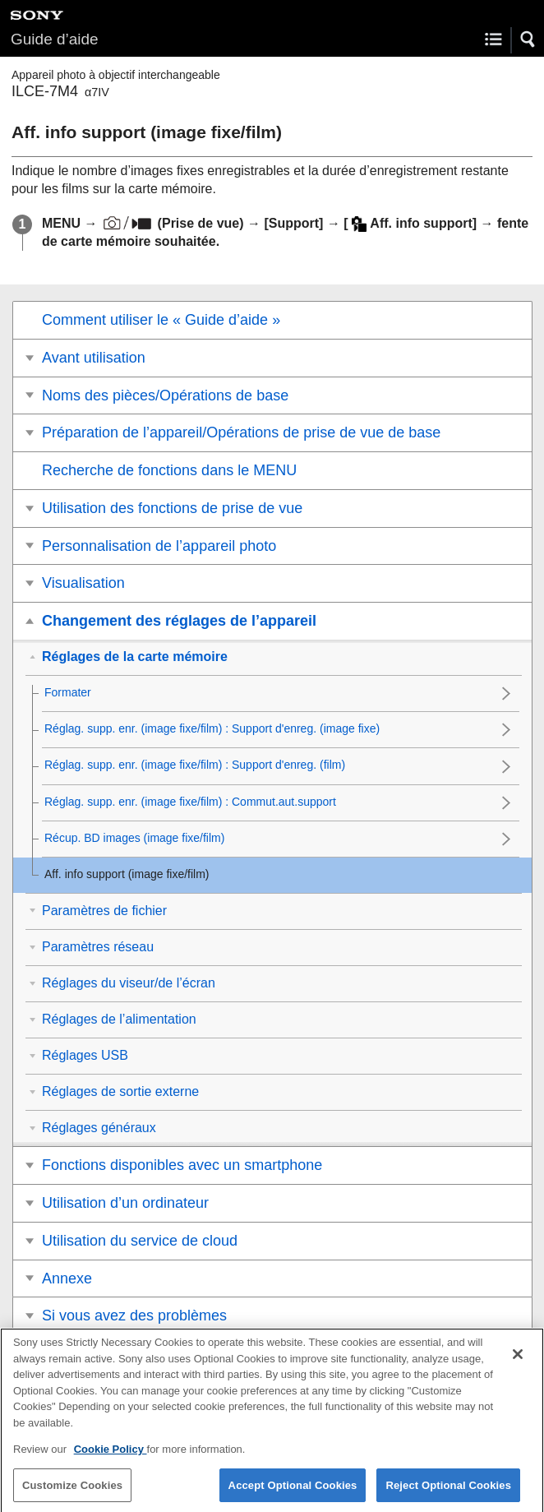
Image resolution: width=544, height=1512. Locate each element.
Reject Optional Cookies (448, 1493)
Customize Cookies (72, 1493)
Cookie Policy (110, 1457)
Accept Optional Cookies (292, 1493)
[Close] (518, 1362)
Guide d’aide (55, 39)
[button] (528, 39)
